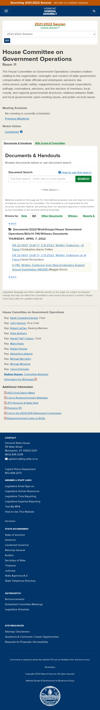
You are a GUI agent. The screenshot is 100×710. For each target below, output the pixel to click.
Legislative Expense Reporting (22, 501)
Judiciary (10, 570)
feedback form (67, 659)
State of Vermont (15, 535)
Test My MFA (12, 506)
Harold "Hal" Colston (22, 338)
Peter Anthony (18, 333)
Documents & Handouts (18, 143)
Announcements (14, 599)
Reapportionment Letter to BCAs (24, 418)
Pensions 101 (13, 408)
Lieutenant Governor (17, 545)
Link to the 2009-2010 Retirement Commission (33, 413)
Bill (34, 216)
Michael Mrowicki (20, 364)
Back (12, 223)
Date (24, 216)
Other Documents (52, 216)
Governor (10, 540)
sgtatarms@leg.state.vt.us (21, 459)
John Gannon (18, 323)
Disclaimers (23, 631)
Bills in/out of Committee (50, 143)
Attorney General (15, 550)
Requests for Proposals (18, 642)
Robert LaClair (18, 328)
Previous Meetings (17, 119)
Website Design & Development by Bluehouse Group (50, 680)
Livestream (12, 132)
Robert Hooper (18, 348)
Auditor (9, 555)
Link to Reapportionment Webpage (26, 397)
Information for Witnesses (20, 379)
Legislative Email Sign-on (19, 486)
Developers (50, 667)
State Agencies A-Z (16, 575)
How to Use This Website (19, 511)
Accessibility (40, 642)
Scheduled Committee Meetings (24, 604)
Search (83, 179)
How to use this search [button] (74, 172)
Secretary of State (15, 560)
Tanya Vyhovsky (19, 369)
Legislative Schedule (17, 609)
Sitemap (9, 631)
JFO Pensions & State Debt (21, 403)
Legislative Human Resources (22, 491)
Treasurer (10, 565)
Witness (73, 216)
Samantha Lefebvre (21, 353)
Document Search (50, 172)
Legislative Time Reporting (20, 496)
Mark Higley (17, 343)
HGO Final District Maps (19, 392)
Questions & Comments (18, 636)
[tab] (17, 143)
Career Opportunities (46, 636)
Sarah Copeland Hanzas (24, 318)
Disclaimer (10, 521)
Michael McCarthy (20, 359)
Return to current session (71, 2)
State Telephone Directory (20, 580)
